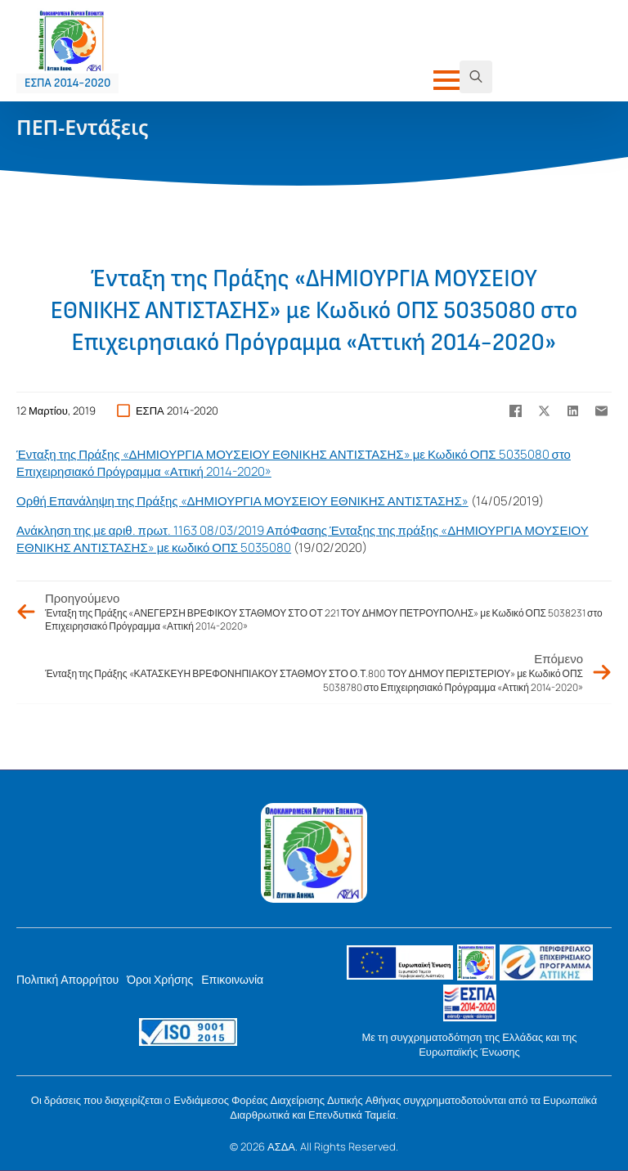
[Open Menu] (446, 80)
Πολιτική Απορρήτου (67, 979)
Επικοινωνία (232, 979)
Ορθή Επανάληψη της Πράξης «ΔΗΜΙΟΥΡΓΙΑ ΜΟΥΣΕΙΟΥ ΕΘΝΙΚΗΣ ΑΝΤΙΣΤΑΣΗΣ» (242, 500)
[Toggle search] (476, 77)
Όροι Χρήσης (160, 979)
